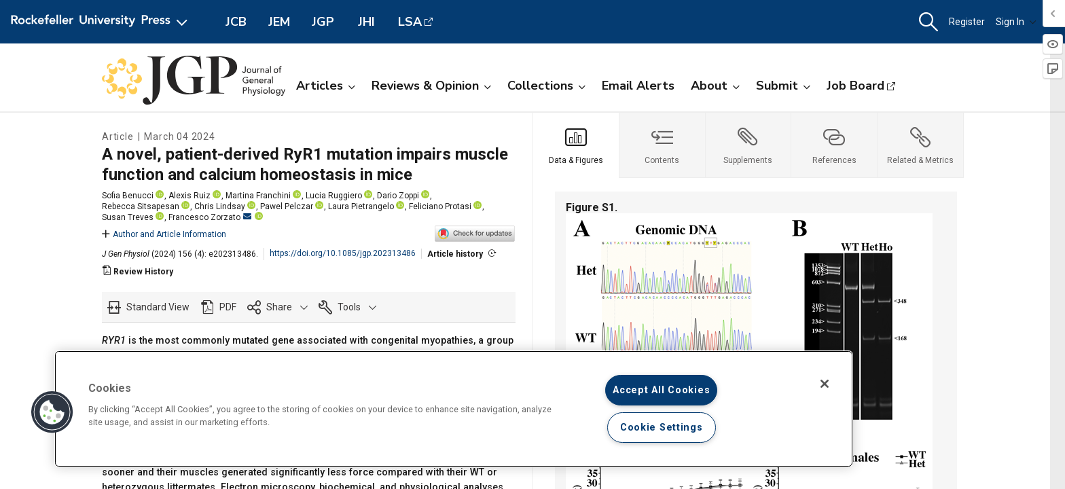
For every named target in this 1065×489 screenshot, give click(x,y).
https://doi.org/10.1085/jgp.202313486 (343, 253)
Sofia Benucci (128, 195)
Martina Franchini (258, 195)
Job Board (855, 85)
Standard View (157, 307)
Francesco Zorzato (209, 217)
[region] (453, 408)
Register (967, 21)
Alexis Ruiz (189, 195)
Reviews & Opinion (431, 85)
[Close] (825, 384)
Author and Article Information (164, 234)
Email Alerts (638, 85)
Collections (546, 85)
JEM (279, 22)
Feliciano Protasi (440, 206)
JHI (366, 22)
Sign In (1016, 21)
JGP (323, 22)
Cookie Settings (661, 427)
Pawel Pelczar (286, 206)
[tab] (576, 145)
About (715, 85)
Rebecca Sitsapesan (140, 206)
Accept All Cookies (661, 390)
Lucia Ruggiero (334, 195)
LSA (410, 22)
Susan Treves (128, 217)
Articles (325, 85)
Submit (783, 85)
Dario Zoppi (398, 195)
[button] (928, 22)
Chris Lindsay (219, 206)
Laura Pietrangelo (361, 206)
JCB (236, 22)
